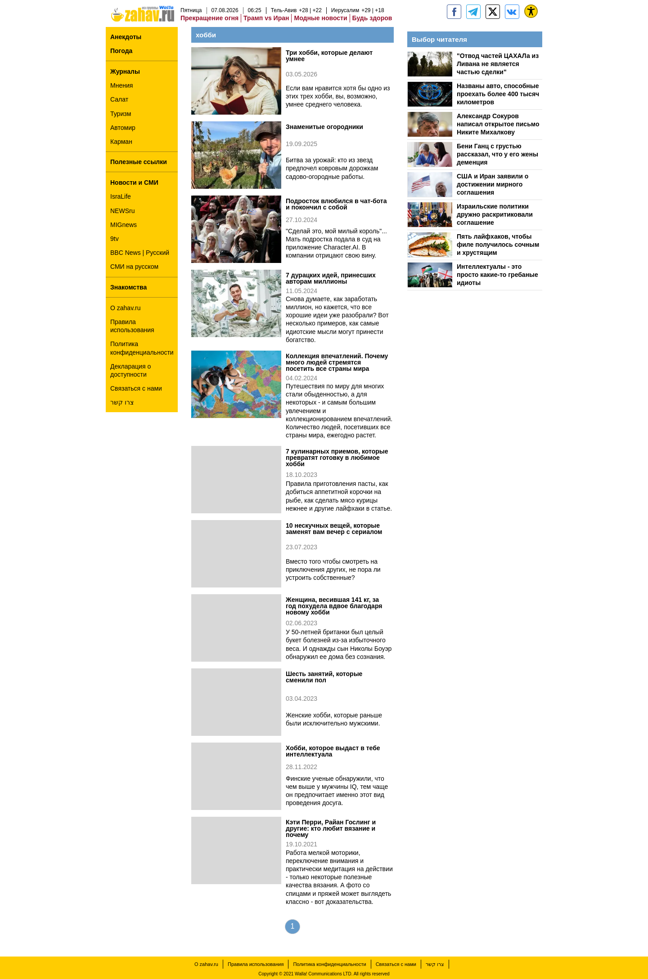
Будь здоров (372, 18)
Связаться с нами (136, 388)
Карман (121, 141)
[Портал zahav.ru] (512, 11)
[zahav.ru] (454, 11)
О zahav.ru (125, 308)
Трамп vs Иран (266, 18)
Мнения (121, 85)
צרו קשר (122, 402)
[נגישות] (531, 11)
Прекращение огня (209, 18)
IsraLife (120, 196)
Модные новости (320, 18)
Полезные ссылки (138, 161)
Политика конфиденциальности (142, 348)
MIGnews (123, 224)
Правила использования (132, 326)
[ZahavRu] (493, 11)
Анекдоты (125, 36)
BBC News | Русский (139, 252)
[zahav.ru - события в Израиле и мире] (473, 11)
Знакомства (128, 287)
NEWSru (122, 210)
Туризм (120, 113)
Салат (119, 99)
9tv (114, 238)
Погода (121, 50)
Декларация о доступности (130, 370)
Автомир (122, 127)
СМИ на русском (134, 266)
